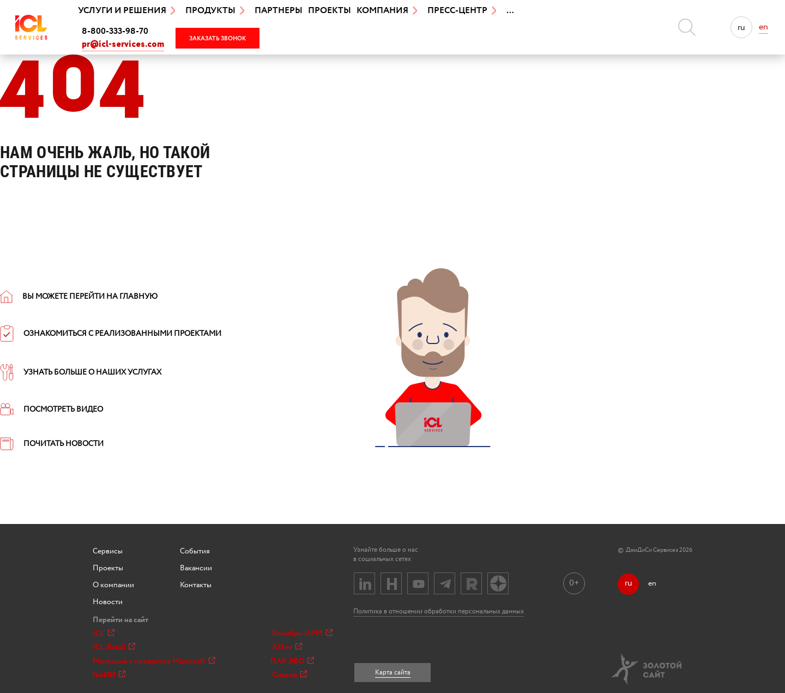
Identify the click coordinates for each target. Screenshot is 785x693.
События (195, 551)
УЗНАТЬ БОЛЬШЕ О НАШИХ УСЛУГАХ (80, 372)
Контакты (196, 585)
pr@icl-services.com (123, 44)
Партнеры (279, 10)
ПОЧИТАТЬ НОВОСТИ (52, 443)
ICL (103, 633)
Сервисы (108, 551)
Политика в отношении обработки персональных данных (438, 611)
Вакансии (196, 568)
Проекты (329, 10)
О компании (113, 585)
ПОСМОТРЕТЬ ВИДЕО (51, 409)
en (763, 27)
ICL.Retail (114, 647)
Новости (108, 601)
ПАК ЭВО (292, 661)
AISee (287, 647)
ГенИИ (109, 675)
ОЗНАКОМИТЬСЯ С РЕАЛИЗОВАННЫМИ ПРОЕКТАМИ (110, 333)
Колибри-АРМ (302, 633)
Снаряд (289, 675)
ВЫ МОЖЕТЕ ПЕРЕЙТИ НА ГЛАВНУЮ (79, 296)
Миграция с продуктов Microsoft (154, 661)
